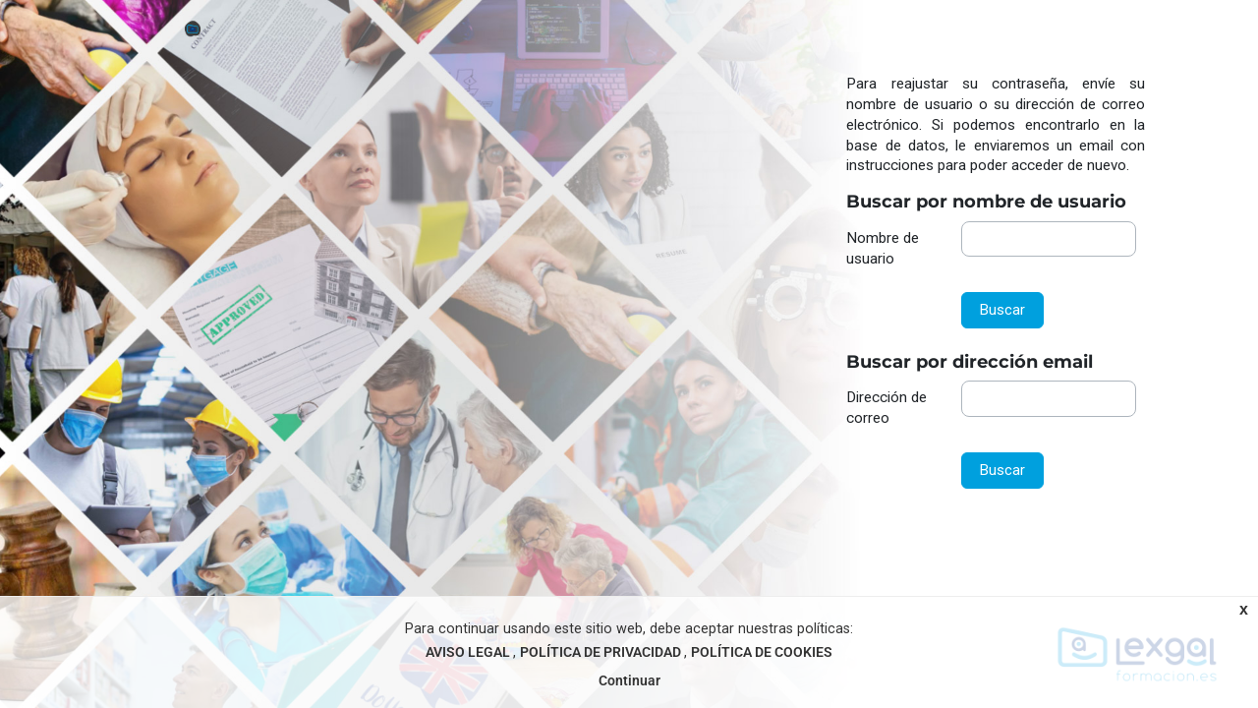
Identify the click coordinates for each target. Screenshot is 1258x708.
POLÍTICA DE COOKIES (761, 652)
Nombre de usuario (882, 248)
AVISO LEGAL (469, 652)
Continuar (629, 680)
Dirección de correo (886, 407)
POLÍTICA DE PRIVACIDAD (602, 652)
